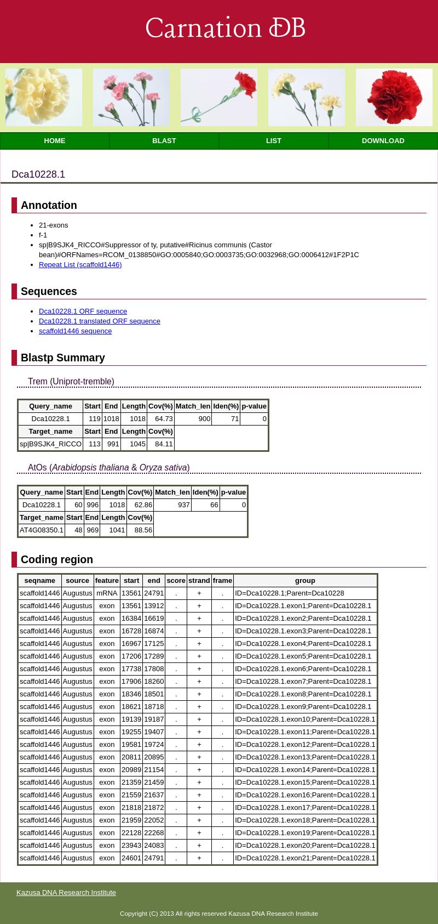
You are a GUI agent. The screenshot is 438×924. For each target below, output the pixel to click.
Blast (164, 141)
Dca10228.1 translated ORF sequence (99, 321)
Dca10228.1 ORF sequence (83, 311)
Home (55, 141)
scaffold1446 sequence (75, 331)
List (273, 141)
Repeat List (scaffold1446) (80, 264)
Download (383, 141)
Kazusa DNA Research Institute (66, 892)
